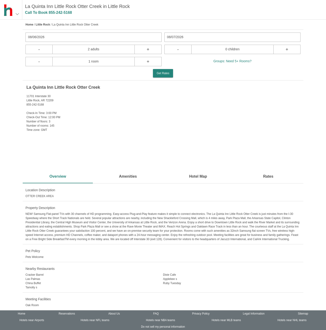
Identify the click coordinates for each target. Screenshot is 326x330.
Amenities (128, 176)
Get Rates (163, 73)
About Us (114, 313)
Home (29, 24)
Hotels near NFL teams (95, 320)
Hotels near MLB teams (226, 320)
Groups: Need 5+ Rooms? (232, 61)
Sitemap (303, 313)
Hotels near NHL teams (292, 320)
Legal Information (254, 313)
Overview (57, 176)
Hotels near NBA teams (160, 320)
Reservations (67, 313)
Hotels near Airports (31, 320)
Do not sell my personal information (163, 326)
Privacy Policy (201, 313)
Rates (268, 176)
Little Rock (43, 24)
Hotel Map (198, 176)
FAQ (156, 313)
